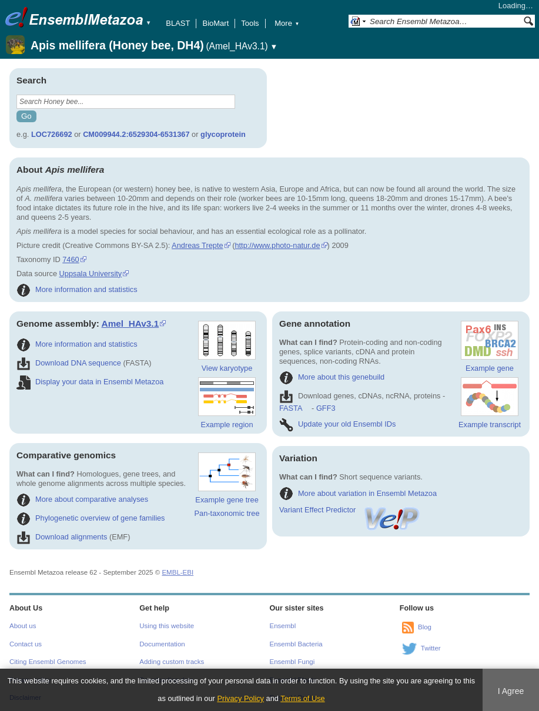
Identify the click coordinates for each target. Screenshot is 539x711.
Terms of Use (302, 698)
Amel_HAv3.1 (130, 323)
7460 (70, 259)
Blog (424, 627)
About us (22, 625)
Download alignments (61, 536)
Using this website (166, 625)
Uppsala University (90, 273)
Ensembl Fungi (292, 661)
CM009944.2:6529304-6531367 (136, 134)
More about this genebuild (331, 377)
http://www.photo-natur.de (277, 245)
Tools (250, 23)
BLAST (178, 23)
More (286, 23)
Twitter (431, 648)
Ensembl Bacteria (296, 644)
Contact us (25, 644)
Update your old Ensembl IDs (337, 424)
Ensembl (283, 625)
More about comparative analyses (82, 499)
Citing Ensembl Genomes (47, 661)
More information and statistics (77, 289)
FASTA (290, 408)
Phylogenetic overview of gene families (90, 518)
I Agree (511, 691)
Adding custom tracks (171, 661)
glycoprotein (223, 134)
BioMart (215, 23)
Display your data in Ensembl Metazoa (89, 381)
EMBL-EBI (177, 572)
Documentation (162, 644)
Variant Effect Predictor (350, 509)
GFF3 (325, 408)
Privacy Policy (240, 698)
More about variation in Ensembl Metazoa (358, 493)
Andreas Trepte (197, 245)
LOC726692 (51, 134)
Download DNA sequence (68, 362)
